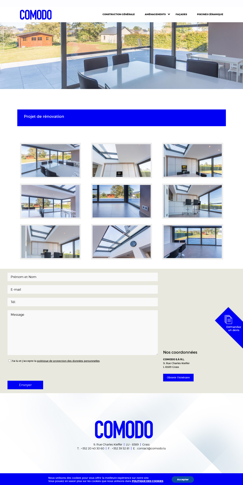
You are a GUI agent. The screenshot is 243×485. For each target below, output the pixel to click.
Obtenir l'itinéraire (178, 377)
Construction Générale (119, 14)
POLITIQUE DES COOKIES (147, 481)
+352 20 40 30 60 (92, 448)
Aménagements (155, 14)
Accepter (183, 479)
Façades (181, 14)
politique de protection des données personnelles (68, 361)
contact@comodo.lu (151, 448)
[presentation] (31, 370)
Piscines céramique (210, 14)
